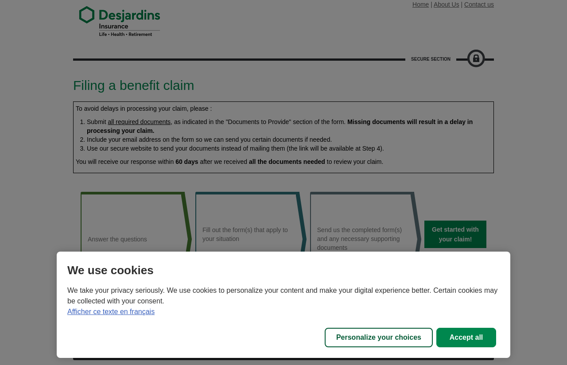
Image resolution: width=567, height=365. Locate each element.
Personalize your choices (378, 337)
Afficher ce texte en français (111, 311)
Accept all (466, 337)
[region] (283, 305)
